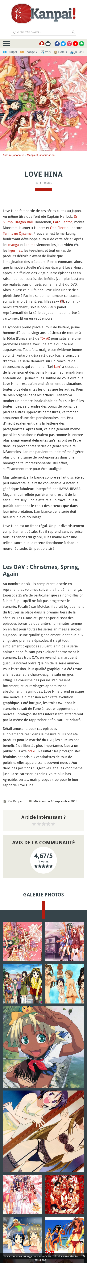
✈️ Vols (45, 52)
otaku (32, 751)
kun (57, 366)
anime (30, 244)
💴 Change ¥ (28, 52)
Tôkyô (44, 338)
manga (13, 244)
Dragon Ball (24, 222)
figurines (15, 250)
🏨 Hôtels (60, 52)
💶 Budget (10, 52)
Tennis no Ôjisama (17, 233)
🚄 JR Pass (77, 52)
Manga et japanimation (41, 155)
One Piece (58, 227)
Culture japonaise (13, 155)
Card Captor (62, 222)
